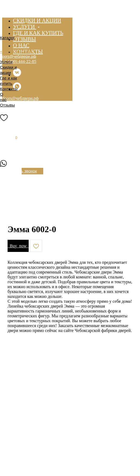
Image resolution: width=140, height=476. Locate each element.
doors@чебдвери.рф (18, 56)
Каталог (7, 37)
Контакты (9, 88)
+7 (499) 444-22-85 (19, 61)
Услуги (6, 61)
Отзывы (7, 105)
